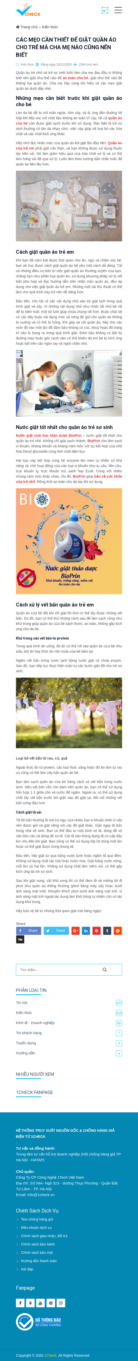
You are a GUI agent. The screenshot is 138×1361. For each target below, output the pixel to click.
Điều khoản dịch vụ (36, 1228)
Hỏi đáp (27, 1269)
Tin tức (22, 1002)
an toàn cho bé (75, 78)
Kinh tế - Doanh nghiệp (35, 1023)
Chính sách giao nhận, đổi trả (44, 1236)
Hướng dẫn (25, 1053)
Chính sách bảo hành (38, 1244)
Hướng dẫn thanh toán (39, 1261)
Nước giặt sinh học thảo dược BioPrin (48, 435)
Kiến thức (50, 27)
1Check (50, 1355)
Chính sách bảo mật (37, 1253)
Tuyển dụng (26, 1043)
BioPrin (93, 441)
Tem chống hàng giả (37, 1219)
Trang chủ (27, 27)
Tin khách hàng (29, 1033)
